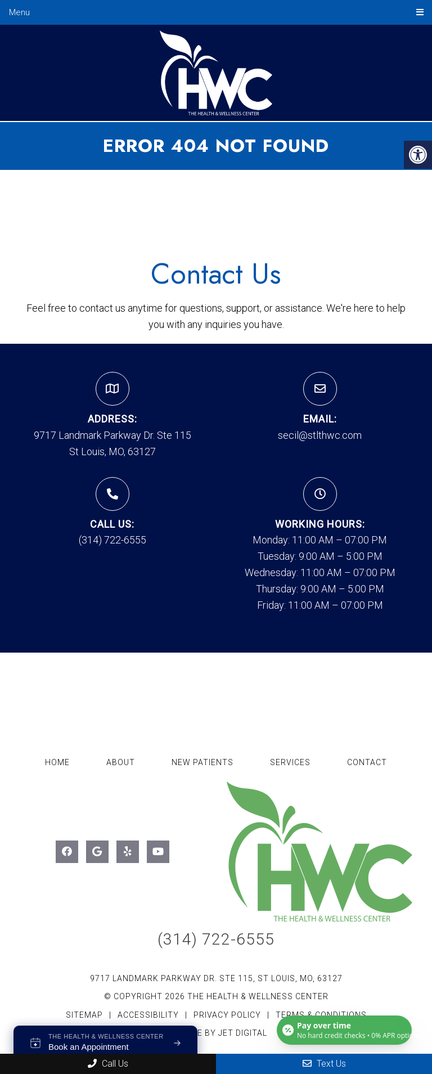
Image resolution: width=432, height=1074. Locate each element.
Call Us (108, 1063)
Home (57, 762)
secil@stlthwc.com (320, 435)
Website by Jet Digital (216, 1032)
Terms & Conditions (321, 1014)
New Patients (202, 762)
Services (290, 762)
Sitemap (84, 1014)
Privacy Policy (228, 1014)
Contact (367, 762)
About (120, 762)
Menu (19, 12)
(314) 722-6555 (112, 540)
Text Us (324, 1063)
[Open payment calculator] (344, 1030)
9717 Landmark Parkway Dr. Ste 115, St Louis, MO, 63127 (216, 978)
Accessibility (148, 1014)
